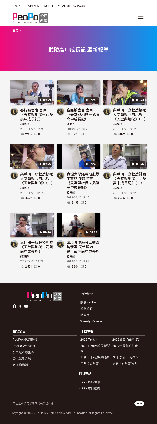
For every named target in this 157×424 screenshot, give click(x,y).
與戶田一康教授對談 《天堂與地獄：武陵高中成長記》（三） (129, 178)
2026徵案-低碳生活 (125, 339)
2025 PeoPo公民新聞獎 (95, 348)
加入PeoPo (31, 6)
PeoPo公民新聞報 (25, 339)
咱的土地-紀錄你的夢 (94, 357)
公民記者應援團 (23, 352)
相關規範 (86, 308)
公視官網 (64, 6)
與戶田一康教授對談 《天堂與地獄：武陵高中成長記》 (36, 247)
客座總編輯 (20, 364)
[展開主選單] (141, 18)
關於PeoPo (88, 302)
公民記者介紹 (22, 358)
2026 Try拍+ (89, 339)
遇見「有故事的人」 (126, 363)
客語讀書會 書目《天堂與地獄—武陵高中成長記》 (83, 114)
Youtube (26, 306)
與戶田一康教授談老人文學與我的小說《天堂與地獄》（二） (130, 114)
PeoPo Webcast (24, 345)
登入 (18, 6)
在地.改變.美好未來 (125, 357)
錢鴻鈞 (24, 124)
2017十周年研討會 (125, 345)
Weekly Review (91, 321)
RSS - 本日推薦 (89, 388)
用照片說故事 (89, 363)
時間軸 (85, 315)
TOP (139, 403)
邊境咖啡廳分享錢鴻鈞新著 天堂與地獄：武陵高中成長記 (83, 247)
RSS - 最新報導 (89, 382)
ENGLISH (48, 6)
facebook (15, 306)
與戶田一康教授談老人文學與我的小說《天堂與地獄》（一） (37, 178)
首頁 (16, 30)
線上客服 (79, 6)
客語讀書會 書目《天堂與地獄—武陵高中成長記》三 (36, 114)
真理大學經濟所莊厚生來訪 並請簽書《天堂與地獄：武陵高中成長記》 (83, 180)
